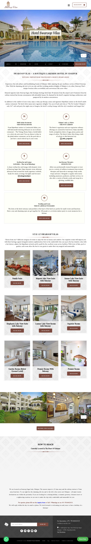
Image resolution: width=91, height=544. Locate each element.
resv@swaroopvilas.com (63, 523)
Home (43, 541)
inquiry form (41, 502)
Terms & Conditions (67, 541)
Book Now (82, 539)
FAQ (48, 541)
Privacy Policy (55, 541)
